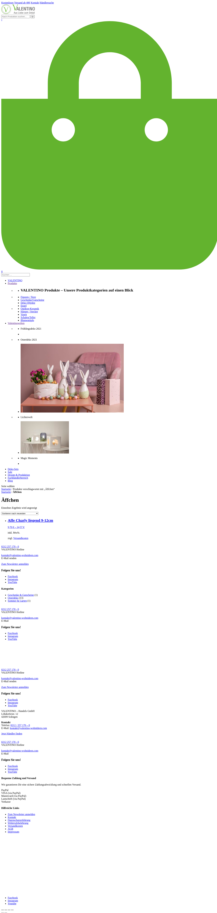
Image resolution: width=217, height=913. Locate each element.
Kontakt (12, 817)
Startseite (6, 489)
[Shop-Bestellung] (19, 513)
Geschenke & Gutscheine (21, 595)
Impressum (13, 831)
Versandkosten (20, 538)
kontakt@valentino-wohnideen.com (19, 555)
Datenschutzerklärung (19, 820)
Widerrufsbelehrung (18, 823)
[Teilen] (6, 909)
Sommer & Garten (17, 600)
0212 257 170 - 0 (10, 546)
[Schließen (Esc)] (2, 909)
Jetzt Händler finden (11, 733)
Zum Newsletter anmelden (15, 564)
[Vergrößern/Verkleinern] (12, 909)
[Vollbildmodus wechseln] (9, 909)
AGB (10, 828)
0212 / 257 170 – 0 (20, 725)
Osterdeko (13, 598)
